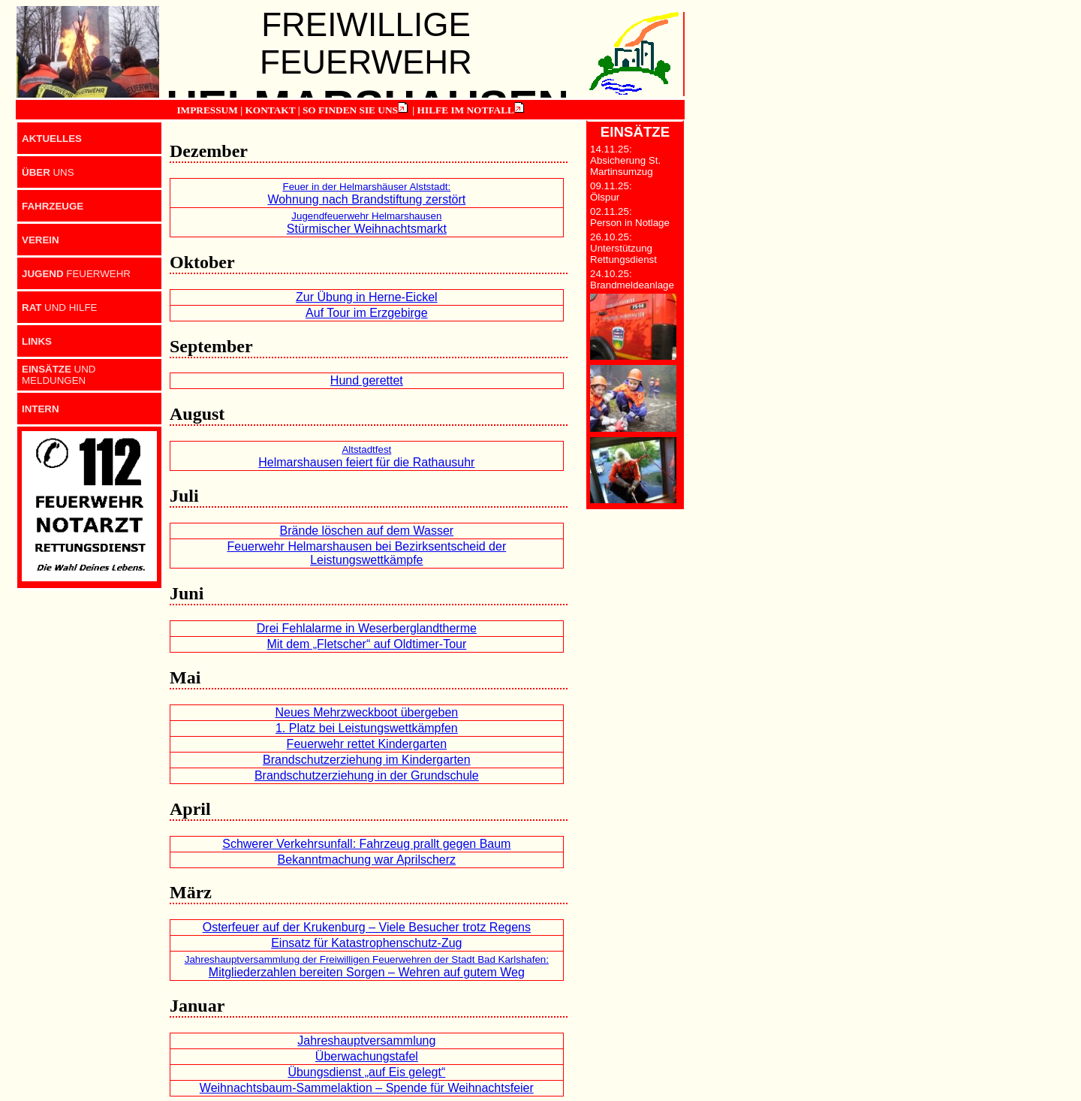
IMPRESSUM (206, 110)
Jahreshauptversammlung (366, 1040)
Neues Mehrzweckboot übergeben (366, 712)
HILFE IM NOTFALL (465, 110)
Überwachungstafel (366, 1056)
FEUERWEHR (76, 273)
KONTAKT (270, 110)
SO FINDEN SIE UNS (350, 110)
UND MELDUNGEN (59, 374)
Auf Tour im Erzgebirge (366, 312)
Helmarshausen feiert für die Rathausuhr (366, 456)
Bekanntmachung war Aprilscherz (367, 859)
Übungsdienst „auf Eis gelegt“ (366, 1072)
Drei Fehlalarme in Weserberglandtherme (367, 628)
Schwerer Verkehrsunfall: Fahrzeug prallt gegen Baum (366, 843)
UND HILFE (59, 307)
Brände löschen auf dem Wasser (367, 530)
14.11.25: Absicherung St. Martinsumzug (625, 160)
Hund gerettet (366, 380)
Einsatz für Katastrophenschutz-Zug (366, 943)
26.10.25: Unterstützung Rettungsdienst (623, 248)
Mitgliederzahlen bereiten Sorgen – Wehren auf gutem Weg (367, 966)
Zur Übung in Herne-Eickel (367, 297)
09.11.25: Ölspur (611, 191)
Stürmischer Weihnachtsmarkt (367, 222)
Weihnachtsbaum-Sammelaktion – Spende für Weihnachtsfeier (367, 1087)
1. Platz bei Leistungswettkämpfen (367, 728)
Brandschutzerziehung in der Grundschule (366, 775)
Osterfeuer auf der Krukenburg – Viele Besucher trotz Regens (367, 927)
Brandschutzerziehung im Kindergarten (367, 759)
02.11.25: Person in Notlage (630, 217)
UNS (48, 172)
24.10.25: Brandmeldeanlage (632, 279)
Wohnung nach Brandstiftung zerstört (366, 193)
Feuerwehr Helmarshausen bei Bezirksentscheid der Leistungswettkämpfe (366, 553)
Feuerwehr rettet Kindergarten (367, 744)
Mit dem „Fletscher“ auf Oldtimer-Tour (366, 644)
